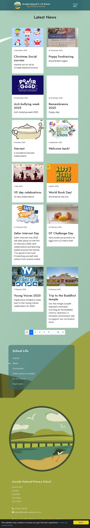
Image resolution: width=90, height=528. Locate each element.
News (6, 363)
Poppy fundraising (61, 56)
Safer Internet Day (27, 233)
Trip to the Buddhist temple (63, 297)
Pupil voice (8, 383)
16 (59, 332)
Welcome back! (59, 148)
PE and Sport (9, 378)
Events (6, 358)
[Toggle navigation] (76, 5)
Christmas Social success (26, 58)
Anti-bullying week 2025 (27, 106)
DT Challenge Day (61, 233)
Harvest (20, 148)
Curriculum (8, 368)
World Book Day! (60, 192)
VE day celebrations (28, 192)
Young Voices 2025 (28, 295)
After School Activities (14, 373)
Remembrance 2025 (59, 106)
